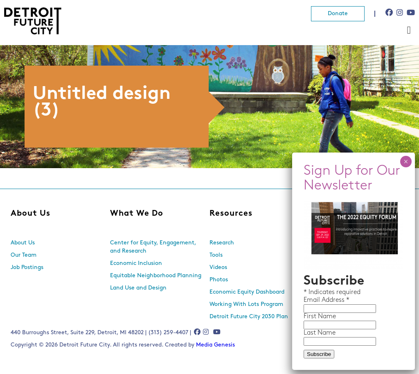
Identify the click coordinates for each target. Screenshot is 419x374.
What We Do (136, 214)
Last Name (320, 333)
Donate (338, 14)
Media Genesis (215, 345)
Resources (231, 214)
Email (313, 300)
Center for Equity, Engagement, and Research (153, 247)
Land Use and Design (138, 288)
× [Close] (405, 161)
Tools (216, 255)
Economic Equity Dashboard (247, 292)
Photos (219, 280)
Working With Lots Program (246, 304)
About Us (30, 214)
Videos (218, 268)
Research (222, 243)
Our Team (23, 255)
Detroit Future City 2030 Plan (249, 317)
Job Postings (27, 268)
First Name (320, 316)
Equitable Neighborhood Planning (155, 276)
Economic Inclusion (136, 263)
